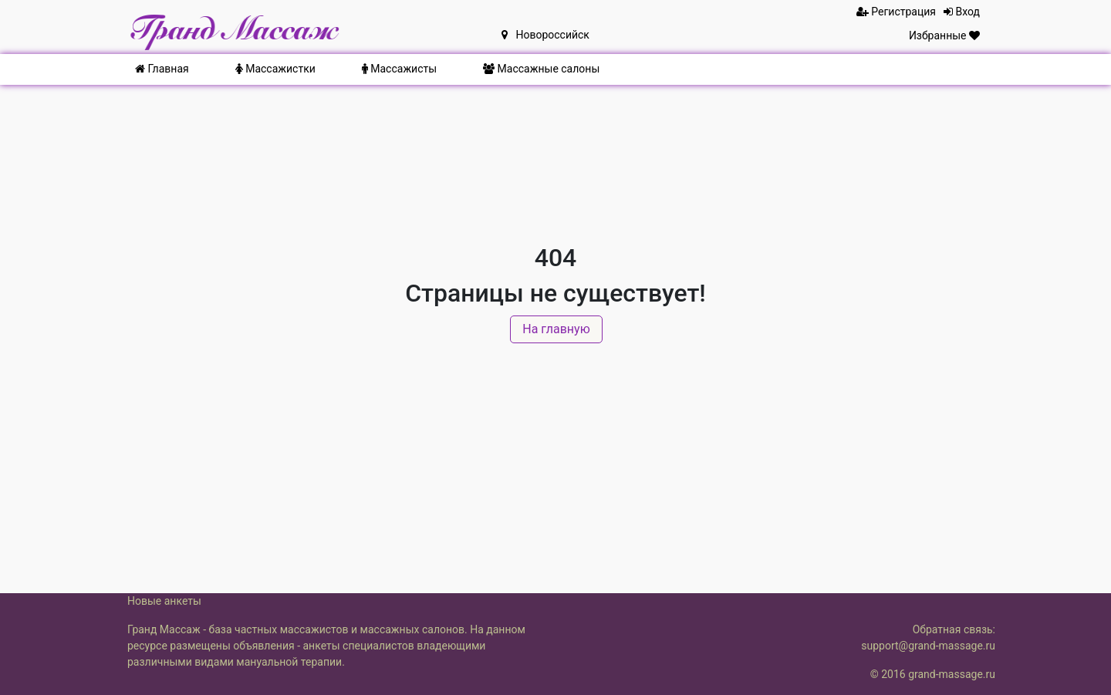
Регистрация (896, 11)
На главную (555, 329)
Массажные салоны (541, 68)
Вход (962, 11)
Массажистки (275, 68)
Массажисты (399, 68)
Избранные (944, 35)
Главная (162, 68)
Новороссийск (545, 35)
